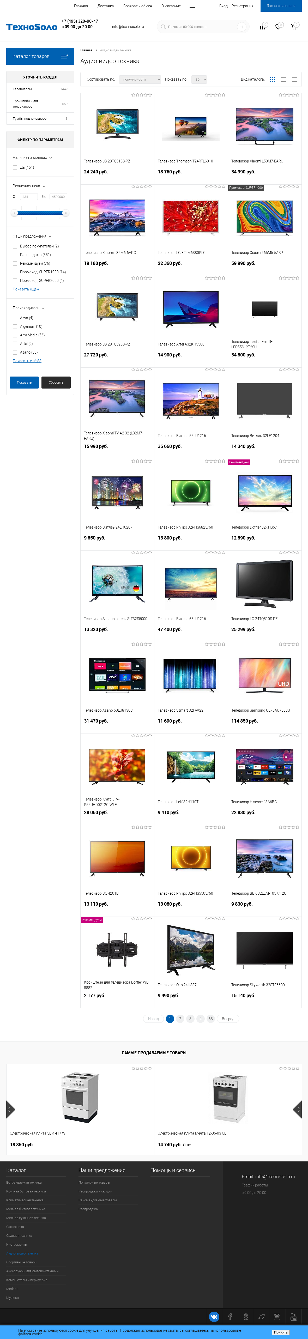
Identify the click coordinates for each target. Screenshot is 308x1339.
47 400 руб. (191, 634)
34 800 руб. (264, 360)
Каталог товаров (40, 56)
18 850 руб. (22, 1144)
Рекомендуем (35, 263)
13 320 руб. (117, 634)
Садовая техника (19, 1236)
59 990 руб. (264, 268)
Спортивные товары (21, 1262)
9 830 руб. (264, 909)
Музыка (12, 1298)
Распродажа (35, 255)
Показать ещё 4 (26, 289)
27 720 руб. (117, 360)
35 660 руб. (191, 451)
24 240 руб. (117, 177)
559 (65, 104)
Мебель (12, 1289)
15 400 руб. (223, 1145)
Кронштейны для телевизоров (26, 103)
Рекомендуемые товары (97, 1200)
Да (27, 167)
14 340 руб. (264, 451)
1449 (64, 89)
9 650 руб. (117, 543)
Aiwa (26, 318)
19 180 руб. (117, 268)
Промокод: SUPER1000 (43, 272)
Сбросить (56, 382)
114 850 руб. (264, 726)
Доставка (106, 6)
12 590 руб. (264, 543)
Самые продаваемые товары (154, 1053)
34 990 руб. (264, 177)
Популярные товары (94, 1182)
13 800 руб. (191, 543)
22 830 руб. (264, 817)
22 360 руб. (191, 268)
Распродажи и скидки (95, 1191)
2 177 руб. (117, 1001)
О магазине (171, 6)
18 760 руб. (191, 177)
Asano (29, 352)
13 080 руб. (191, 909)
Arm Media (32, 335)
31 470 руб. (117, 726)
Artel (26, 344)
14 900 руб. (191, 360)
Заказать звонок (281, 6)
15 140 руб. (264, 1001)
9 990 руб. (191, 1001)
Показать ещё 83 (27, 361)
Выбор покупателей (39, 246)
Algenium (31, 326)
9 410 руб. (191, 817)
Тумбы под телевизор (29, 118)
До (44, 197)
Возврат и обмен (137, 6)
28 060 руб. (117, 817)
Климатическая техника (25, 1200)
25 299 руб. (264, 634)
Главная (81, 6)
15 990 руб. (117, 451)
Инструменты (17, 1244)
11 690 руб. (191, 726)
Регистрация (242, 6)
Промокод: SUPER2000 (42, 280)
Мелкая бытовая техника (25, 1209)
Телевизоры (22, 89)
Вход (223, 6)
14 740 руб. (125, 1145)
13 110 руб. (117, 909)
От (15, 197)
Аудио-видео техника (22, 1253)
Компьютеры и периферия (26, 1280)
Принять (281, 1332)
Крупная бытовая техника (26, 1191)
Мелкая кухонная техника (26, 1218)
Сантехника (15, 1227)
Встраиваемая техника (24, 1182)
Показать (24, 382)
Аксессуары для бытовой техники (32, 1271)
